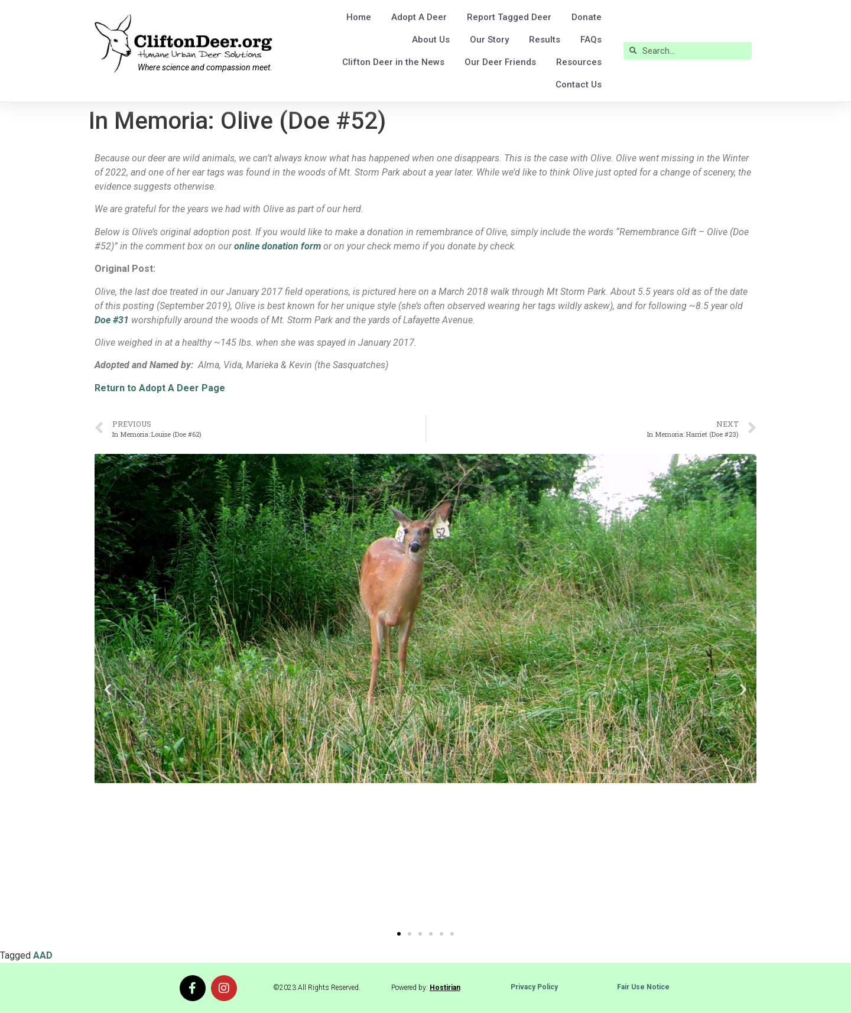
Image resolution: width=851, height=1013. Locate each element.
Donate (586, 17)
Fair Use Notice (643, 987)
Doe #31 (112, 320)
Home (358, 17)
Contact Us (579, 84)
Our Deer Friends (500, 62)
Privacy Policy (534, 987)
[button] (107, 689)
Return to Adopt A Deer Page (160, 388)
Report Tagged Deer (509, 17)
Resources (579, 62)
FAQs (591, 39)
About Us (431, 39)
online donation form (277, 246)
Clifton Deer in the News (393, 62)
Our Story (489, 39)
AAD (43, 955)
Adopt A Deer (419, 17)
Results (544, 39)
